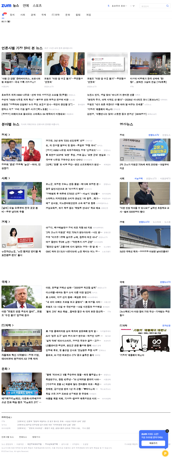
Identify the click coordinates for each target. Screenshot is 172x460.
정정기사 (5, 417)
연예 (26, 6)
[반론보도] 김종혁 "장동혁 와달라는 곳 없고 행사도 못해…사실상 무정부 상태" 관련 (51, 421)
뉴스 (16, 6)
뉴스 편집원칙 (7, 444)
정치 (12, 14)
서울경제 (5, 86)
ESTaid (6, 451)
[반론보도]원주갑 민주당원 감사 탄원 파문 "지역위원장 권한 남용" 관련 (46, 424)
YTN (132, 86)
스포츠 (37, 6)
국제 (43, 14)
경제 (33, 14)
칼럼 (78, 14)
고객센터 (75, 444)
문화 (67, 14)
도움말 (85, 444)
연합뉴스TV (49, 86)
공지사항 (65, 444)
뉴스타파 (157, 221)
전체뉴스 (23, 436)
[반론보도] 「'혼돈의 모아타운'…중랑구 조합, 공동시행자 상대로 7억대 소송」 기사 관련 (53, 428)
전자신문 (166, 325)
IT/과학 (56, 14)
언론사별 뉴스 (7, 436)
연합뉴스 (166, 134)
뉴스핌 (167, 221)
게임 (88, 14)
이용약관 (20, 444)
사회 (22, 14)
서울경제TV (165, 178)
